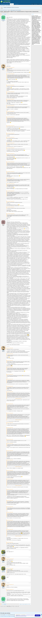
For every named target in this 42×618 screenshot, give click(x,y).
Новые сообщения (2, 5)
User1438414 (2, 12)
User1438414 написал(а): (10, 67)
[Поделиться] (29, 15)
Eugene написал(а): (9, 360)
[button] (9, 4)
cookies (6, 614)
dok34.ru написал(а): (9, 568)
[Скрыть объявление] (40, 7)
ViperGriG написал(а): (10, 584)
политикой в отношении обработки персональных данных (25, 615)
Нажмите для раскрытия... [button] (18, 398)
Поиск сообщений (8, 5)
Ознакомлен (38, 615)
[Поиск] (40, 4)
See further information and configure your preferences (7, 616)
